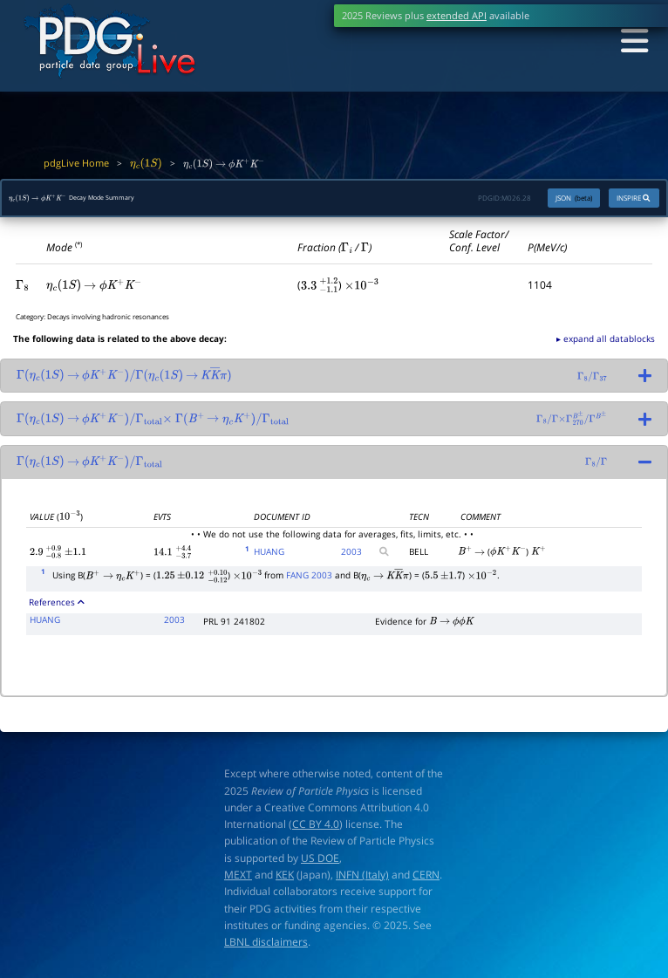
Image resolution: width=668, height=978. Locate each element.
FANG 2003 (309, 579)
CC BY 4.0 (315, 828)
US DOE (320, 862)
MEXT (238, 879)
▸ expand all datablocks (605, 343)
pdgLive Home (76, 162)
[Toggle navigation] (629, 42)
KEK (285, 879)
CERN (426, 879)
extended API (456, 15)
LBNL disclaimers (266, 946)
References (56, 606)
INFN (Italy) (362, 879)
